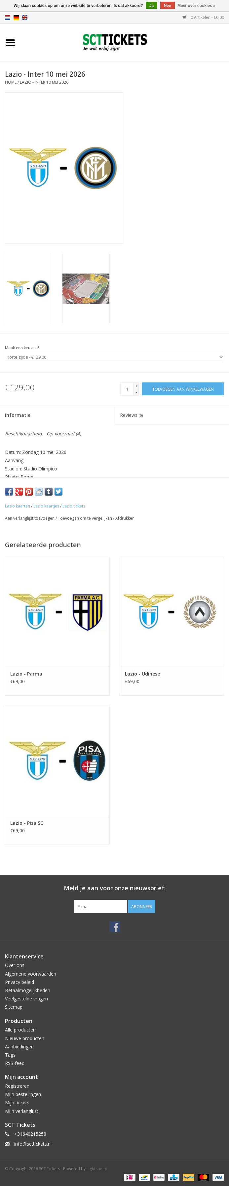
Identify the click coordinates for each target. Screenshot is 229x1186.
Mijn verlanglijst (21, 1111)
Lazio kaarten (17, 506)
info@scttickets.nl (33, 1144)
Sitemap (13, 1007)
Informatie (17, 415)
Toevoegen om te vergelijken (85, 518)
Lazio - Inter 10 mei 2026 (44, 82)
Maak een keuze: (22, 348)
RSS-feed (14, 1063)
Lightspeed (97, 1168)
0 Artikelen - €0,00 (203, 17)
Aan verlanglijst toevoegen (30, 518)
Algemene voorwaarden (30, 974)
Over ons (14, 965)
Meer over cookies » (196, 5)
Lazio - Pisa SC (26, 823)
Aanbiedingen (19, 1046)
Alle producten (20, 1030)
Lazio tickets (73, 506)
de (16, 17)
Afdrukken (124, 518)
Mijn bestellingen (23, 1094)
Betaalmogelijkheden (27, 990)
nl (7, 17)
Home (11, 82)
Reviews (131, 415)
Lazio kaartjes (46, 506)
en (24, 17)
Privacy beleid (19, 982)
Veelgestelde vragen (26, 998)
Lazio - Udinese (142, 674)
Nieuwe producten (24, 1038)
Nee (167, 5)
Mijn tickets (17, 1102)
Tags (10, 1055)
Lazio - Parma (26, 674)
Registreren (17, 1086)
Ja (151, 5)
